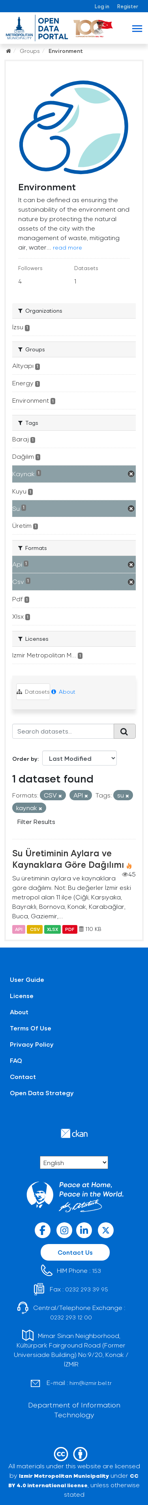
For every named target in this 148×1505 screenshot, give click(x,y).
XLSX (52, 929)
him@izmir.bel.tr (90, 1383)
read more (67, 247)
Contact (23, 1076)
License (22, 995)
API (18, 929)
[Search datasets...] (63, 731)
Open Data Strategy (42, 1092)
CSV (35, 929)
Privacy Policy (32, 1044)
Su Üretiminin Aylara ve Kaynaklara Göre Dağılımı (68, 858)
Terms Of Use (30, 1028)
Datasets (33, 691)
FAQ (16, 1060)
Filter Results (36, 821)
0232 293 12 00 (71, 1317)
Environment (66, 50)
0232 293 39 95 (86, 1289)
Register (127, 6)
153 (96, 1270)
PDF (69, 929)
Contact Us (75, 1252)
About (63, 691)
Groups (30, 50)
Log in (102, 6)
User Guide (27, 979)
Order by (24, 758)
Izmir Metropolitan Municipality (64, 1475)
